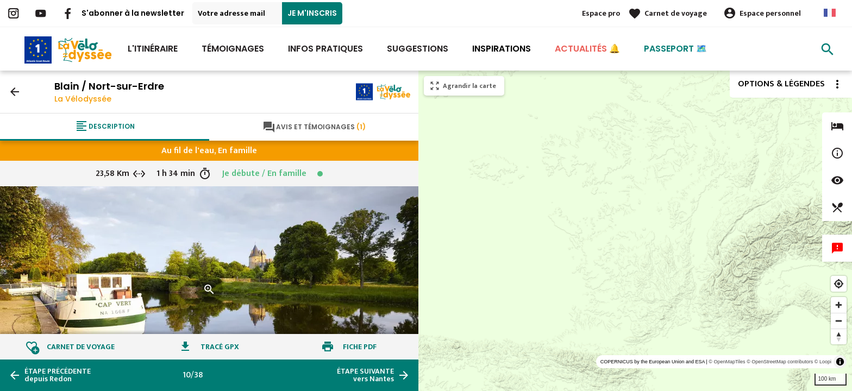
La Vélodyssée (82, 98)
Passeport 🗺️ (675, 48)
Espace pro (601, 13)
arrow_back (14, 91)
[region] (635, 231)
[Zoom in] (839, 305)
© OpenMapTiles (727, 361)
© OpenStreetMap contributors (780, 361)
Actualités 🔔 (587, 48)
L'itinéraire (153, 48)
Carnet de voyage (675, 13)
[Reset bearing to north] (839, 336)
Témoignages (233, 48)
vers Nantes (365, 375)
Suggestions (417, 48)
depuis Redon (57, 375)
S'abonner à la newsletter (133, 13)
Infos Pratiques (325, 48)
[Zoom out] (839, 321)
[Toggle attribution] (840, 361)
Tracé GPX (220, 346)
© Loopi (823, 361)
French (830, 13)
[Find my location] (839, 284)
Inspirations (501, 48)
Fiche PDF (360, 346)
